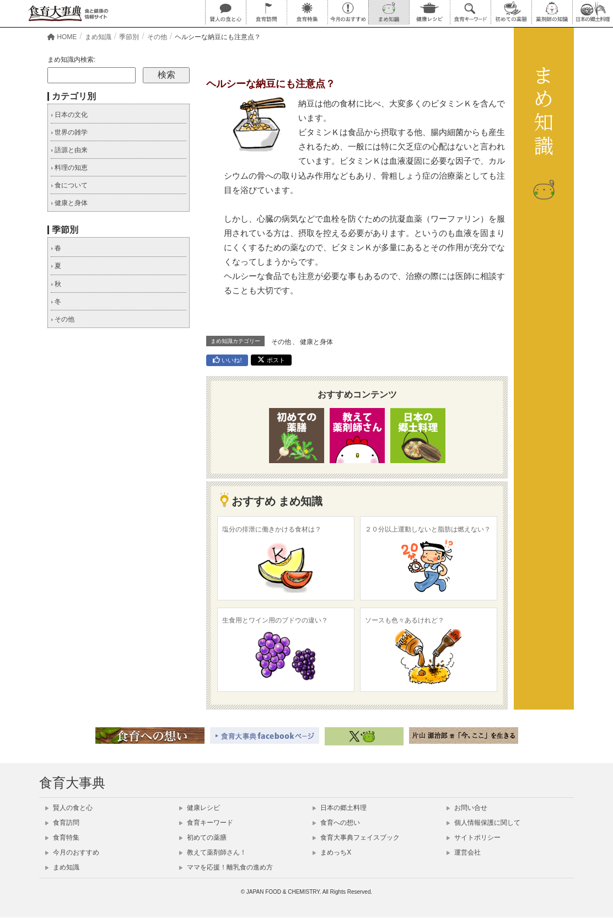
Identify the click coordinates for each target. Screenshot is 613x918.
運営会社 (464, 852)
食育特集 (62, 837)
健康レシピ (199, 808)
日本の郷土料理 (340, 808)
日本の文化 (69, 115)
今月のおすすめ (72, 852)
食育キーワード (206, 822)
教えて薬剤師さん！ (212, 852)
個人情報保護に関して (483, 822)
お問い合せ (467, 808)
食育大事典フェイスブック (356, 837)
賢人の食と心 (69, 808)
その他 (281, 342)
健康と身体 (316, 342)
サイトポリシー (474, 837)
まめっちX (332, 852)
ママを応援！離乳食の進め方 (226, 867)
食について (69, 185)
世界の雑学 (69, 132)
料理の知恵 (69, 167)
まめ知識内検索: (71, 59)
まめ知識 (62, 867)
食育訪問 (62, 822)
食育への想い (336, 822)
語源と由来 (69, 150)
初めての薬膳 (203, 837)
